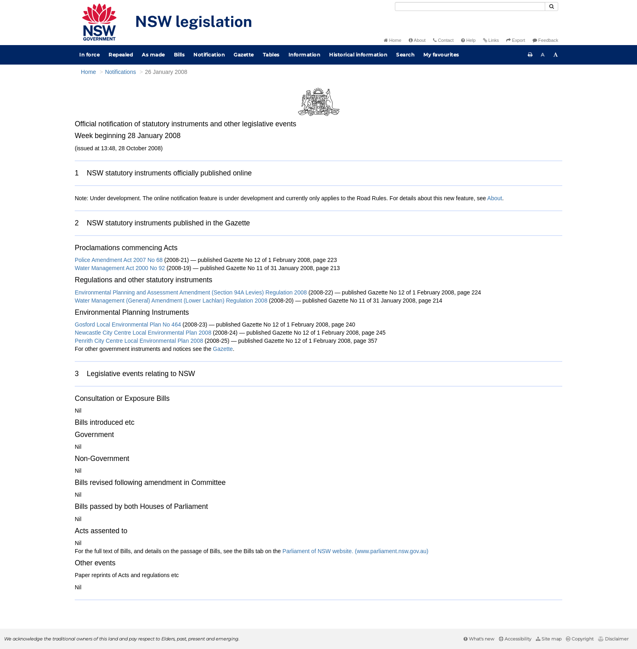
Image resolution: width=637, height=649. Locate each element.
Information (304, 55)
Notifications (120, 72)
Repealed (120, 55)
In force (89, 55)
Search (405, 55)
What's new (479, 639)
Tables (271, 55)
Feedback (545, 40)
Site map (548, 639)
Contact (443, 40)
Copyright (580, 639)
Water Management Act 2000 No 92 (121, 268)
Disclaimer (613, 639)
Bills (179, 55)
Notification (209, 55)
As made (153, 55)
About (417, 40)
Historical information (358, 55)
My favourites (441, 55)
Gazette (244, 55)
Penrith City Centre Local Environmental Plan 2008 (139, 340)
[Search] (470, 6)
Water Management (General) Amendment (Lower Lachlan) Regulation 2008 (171, 300)
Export (515, 40)
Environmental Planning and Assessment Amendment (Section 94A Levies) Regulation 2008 (191, 292)
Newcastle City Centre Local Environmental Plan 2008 (143, 332)
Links (491, 40)
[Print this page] (530, 55)
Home (392, 40)
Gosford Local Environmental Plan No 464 (128, 324)
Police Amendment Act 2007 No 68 (119, 260)
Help (468, 40)
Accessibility (515, 639)
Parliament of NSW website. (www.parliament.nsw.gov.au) (355, 551)
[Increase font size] (556, 55)
